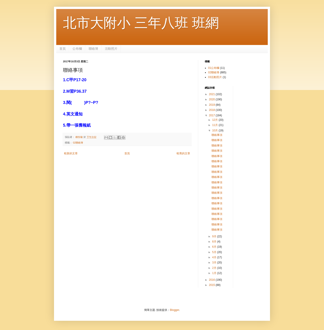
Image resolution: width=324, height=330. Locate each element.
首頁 (62, 48)
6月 (214, 246)
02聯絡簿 (78, 142)
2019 (212, 104)
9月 (214, 236)
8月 (214, 241)
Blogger (174, 310)
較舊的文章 (183, 153)
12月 (215, 119)
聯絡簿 (93, 48)
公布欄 (77, 48)
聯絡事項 (217, 135)
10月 (215, 130)
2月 (214, 267)
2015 (212, 285)
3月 (214, 262)
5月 (214, 252)
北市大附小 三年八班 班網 (141, 22)
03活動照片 (215, 77)
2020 (212, 99)
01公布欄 (213, 68)
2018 (212, 110)
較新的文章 (71, 153)
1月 (214, 273)
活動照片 (111, 48)
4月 (214, 257)
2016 (212, 279)
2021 (212, 94)
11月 (215, 125)
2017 (212, 115)
